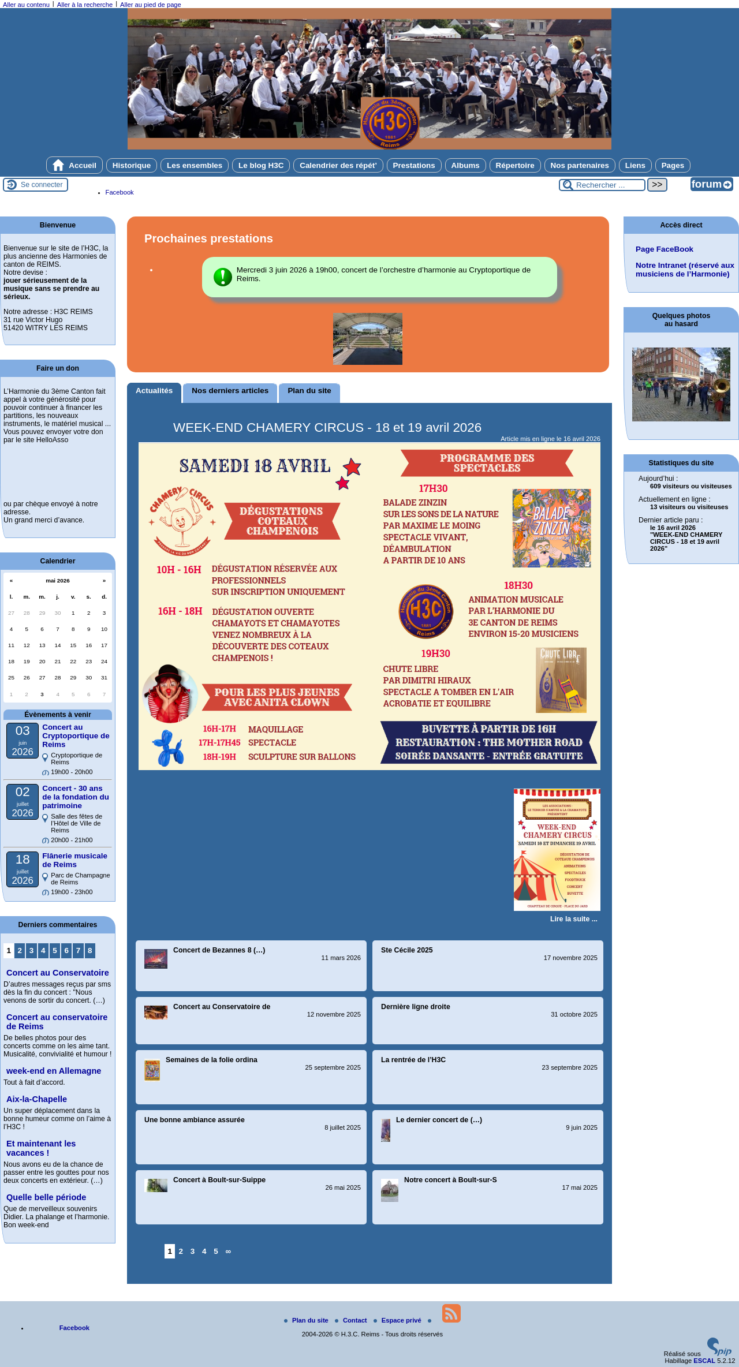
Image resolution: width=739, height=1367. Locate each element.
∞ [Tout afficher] (229, 1251)
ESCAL (704, 1360)
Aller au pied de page (150, 4)
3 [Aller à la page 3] (193, 1251)
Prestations (414, 165)
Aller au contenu (26, 4)
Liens (635, 165)
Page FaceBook (664, 249)
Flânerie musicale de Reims (74, 860)
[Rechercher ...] (602, 185)
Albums (465, 165)
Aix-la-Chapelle (36, 1099)
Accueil (74, 165)
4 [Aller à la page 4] (204, 1251)
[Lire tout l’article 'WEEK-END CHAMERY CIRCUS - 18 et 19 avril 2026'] (574, 919)
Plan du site (307, 1320)
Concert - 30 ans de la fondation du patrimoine (75, 797)
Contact (352, 1320)
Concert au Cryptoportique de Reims (75, 736)
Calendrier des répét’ (338, 165)
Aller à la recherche (85, 4)
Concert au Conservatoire (57, 972)
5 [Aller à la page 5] (216, 1251)
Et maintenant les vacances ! (41, 1148)
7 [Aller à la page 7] (78, 950)
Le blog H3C (260, 165)
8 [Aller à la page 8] (90, 950)
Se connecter (42, 185)
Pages (673, 165)
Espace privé (398, 1320)
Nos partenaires (580, 165)
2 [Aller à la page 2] (181, 1251)
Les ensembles (194, 165)
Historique (132, 165)
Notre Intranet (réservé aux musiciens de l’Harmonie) (685, 269)
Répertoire (515, 165)
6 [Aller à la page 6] (67, 950)
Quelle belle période (46, 1197)
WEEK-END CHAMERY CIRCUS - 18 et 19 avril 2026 (327, 427)
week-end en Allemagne (53, 1070)
